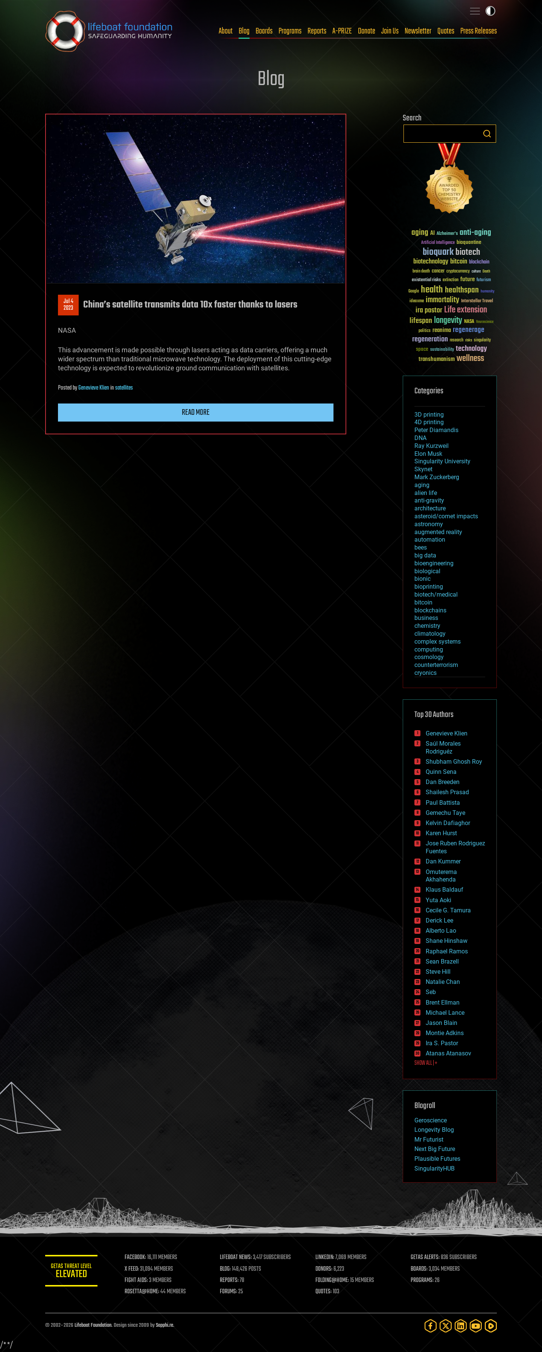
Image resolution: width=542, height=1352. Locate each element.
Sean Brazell (442, 961)
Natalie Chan (443, 981)
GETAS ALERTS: (425, 1257)
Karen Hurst (441, 833)
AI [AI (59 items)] (432, 233)
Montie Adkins (445, 1033)
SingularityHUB (434, 1168)
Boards (264, 31)
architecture (430, 508)
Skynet (423, 469)
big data (425, 555)
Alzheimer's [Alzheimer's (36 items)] (447, 234)
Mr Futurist (428, 1139)
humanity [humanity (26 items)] (488, 291)
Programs (290, 31)
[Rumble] (491, 1325)
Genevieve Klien (93, 388)
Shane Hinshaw (446, 940)
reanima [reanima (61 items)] (441, 330)
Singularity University (442, 461)
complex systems (437, 641)
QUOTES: (324, 1292)
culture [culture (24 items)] (476, 271)
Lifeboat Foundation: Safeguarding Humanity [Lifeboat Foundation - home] (109, 31)
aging (421, 485)
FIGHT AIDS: (136, 1280)
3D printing (429, 414)
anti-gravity (429, 500)
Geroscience (430, 1120)
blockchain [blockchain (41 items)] (479, 262)
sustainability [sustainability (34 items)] (442, 350)
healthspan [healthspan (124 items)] (462, 290)
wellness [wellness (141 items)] (470, 359)
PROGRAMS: (422, 1280)
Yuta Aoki (438, 900)
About (226, 31)
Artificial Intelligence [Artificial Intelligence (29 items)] (438, 243)
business (426, 617)
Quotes (445, 31)
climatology (430, 633)
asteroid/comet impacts (446, 516)
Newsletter (418, 31)
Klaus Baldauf (444, 889)
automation (429, 539)
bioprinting (428, 586)
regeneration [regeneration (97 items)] (430, 339)
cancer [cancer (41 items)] (438, 271)
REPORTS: (229, 1280)
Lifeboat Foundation (93, 1325)
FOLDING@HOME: (332, 1280)
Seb (431, 992)
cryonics (425, 672)
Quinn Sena (441, 771)
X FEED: (132, 1269)
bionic (422, 578)
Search (487, 134)
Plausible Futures (437, 1158)
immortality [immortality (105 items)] (442, 300)
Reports (317, 31)
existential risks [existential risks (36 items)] (426, 280)
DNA (420, 438)
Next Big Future (434, 1149)
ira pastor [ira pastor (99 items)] (429, 310)
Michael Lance (445, 1012)
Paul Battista (443, 802)
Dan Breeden (443, 782)
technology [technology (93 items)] (471, 349)
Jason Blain (441, 1022)
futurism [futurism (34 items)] (484, 280)
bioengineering (434, 563)
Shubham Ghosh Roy (454, 761)
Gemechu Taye (445, 812)
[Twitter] (446, 1325)
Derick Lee (439, 920)
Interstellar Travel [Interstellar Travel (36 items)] (477, 301)
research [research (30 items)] (456, 340)
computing (428, 649)
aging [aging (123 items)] (419, 233)
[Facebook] (431, 1325)
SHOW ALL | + (425, 1063)
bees (420, 547)
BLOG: (225, 1269)
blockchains (430, 610)
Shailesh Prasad (447, 792)
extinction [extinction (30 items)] (450, 280)
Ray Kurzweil (431, 445)
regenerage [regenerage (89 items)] (468, 330)
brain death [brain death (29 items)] (421, 271)
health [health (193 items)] (432, 290)
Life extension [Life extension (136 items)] (465, 310)
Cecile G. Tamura (448, 910)
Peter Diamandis (436, 430)
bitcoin (423, 602)
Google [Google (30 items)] (413, 291)
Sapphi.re (164, 1325)
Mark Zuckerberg (436, 477)
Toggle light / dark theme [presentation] (490, 11)
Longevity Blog (434, 1129)
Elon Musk (428, 453)
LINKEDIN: (325, 1257)
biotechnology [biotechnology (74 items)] (430, 262)
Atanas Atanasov (448, 1053)
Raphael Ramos (447, 951)
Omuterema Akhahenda (441, 875)
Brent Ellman (443, 1002)
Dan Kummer (443, 861)
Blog (244, 31)
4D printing (429, 422)
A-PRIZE (342, 31)
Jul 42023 (68, 305)
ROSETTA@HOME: (142, 1292)
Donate (366, 31)
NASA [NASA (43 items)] (469, 322)
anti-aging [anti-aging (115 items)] (475, 233)
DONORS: (324, 1269)
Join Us (390, 31)
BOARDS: (419, 1269)
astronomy (428, 524)
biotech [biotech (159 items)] (467, 252)
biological (427, 571)
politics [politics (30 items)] (425, 331)
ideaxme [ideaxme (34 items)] (417, 301)
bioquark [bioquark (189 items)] (438, 252)
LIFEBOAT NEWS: (236, 1257)
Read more (196, 412)
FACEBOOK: (135, 1257)
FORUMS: (229, 1292)
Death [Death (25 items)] (486, 271)
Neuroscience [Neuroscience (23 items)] (484, 322)
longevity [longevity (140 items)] (448, 321)
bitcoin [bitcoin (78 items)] (458, 262)
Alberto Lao (441, 930)
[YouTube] (476, 1325)
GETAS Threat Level (71, 1272)
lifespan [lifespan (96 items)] (421, 321)
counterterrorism (436, 664)
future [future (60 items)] (467, 279)
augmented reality (438, 532)
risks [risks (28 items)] (468, 340)
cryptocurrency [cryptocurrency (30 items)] (458, 271)
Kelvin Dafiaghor (448, 823)
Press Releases (478, 31)
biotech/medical (436, 594)
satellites (124, 388)
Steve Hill (438, 971)
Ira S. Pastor (442, 1043)
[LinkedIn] (461, 1325)
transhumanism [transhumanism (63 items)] (437, 359)
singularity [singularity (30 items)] (482, 340)
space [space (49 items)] (422, 349)
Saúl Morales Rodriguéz (443, 747)
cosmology (429, 657)
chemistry (427, 625)
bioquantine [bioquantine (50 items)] (469, 242)
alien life (425, 492)
